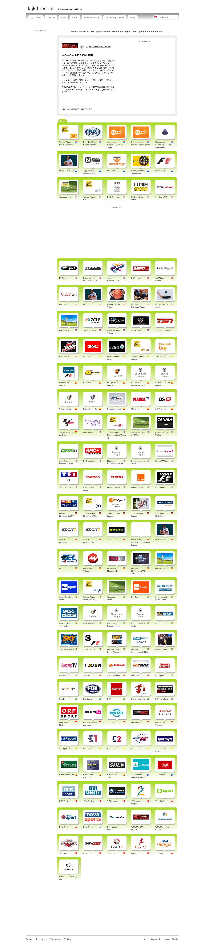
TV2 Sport (111, 722)
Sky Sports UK (161, 197)
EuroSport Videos (114, 409)
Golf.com (62, 304)
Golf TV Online (161, 568)
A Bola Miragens (113, 675)
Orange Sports (137, 487)
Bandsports (159, 675)
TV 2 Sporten (88, 801)
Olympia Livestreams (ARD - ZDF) (139, 571)
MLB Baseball (160, 540)
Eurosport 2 (111, 749)
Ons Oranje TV (113, 171)
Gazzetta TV (64, 675)
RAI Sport (135, 597)
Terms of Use (41, 939)
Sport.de (110, 540)
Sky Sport (159, 623)
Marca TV (135, 409)
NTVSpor (86, 853)
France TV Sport (161, 461)
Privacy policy (55, 939)
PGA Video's (64, 330)
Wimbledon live (65, 197)
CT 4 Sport (159, 801)
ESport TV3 (87, 383)
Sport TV (86, 675)
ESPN (109, 699)
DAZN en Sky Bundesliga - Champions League (141, 542)
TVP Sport (159, 853)
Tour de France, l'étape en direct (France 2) (116, 435)
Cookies (67, 939)
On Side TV (135, 722)
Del (60, 568)
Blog (132, 17)
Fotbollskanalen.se (66, 775)
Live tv (36, 17)
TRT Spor (63, 853)
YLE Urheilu (160, 775)
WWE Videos (136, 330)
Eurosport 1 (87, 749)
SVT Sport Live (65, 749)
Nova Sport (63, 827)
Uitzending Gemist (115, 17)
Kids (63, 17)
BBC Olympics (113, 197)
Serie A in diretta (89, 623)
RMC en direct (88, 461)
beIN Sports (88, 432)
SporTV (62, 699)
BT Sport (62, 278)
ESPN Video (136, 278)
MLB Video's (88, 304)
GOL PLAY (87, 357)
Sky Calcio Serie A (66, 649)
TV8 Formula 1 (89, 649)
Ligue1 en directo (90, 409)
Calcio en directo (65, 409)
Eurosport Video (137, 749)
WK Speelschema (100, 31)
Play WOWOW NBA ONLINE (79, 109)
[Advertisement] (65, 3)
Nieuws (51, 17)
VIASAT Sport (112, 801)
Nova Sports (88, 827)
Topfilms (175, 939)
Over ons (29, 939)
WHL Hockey (64, 357)
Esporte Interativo (138, 699)
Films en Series (91, 17)
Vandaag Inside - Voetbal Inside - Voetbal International (164, 144)
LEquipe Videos (113, 487)
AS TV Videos (160, 409)
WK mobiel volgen (121, 31)
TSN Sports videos (162, 330)
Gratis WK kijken (80, 31)
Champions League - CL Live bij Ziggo (115, 144)
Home (145, 939)
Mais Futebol (136, 675)
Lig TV (133, 853)
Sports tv (110, 853)
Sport (75, 17)
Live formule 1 (160, 171)
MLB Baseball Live (66, 171)
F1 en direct (160, 487)
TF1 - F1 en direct (66, 487)
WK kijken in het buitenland (147, 31)
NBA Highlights (161, 649)
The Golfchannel (89, 330)
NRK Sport (63, 801)
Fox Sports (87, 699)
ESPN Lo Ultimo (161, 699)
